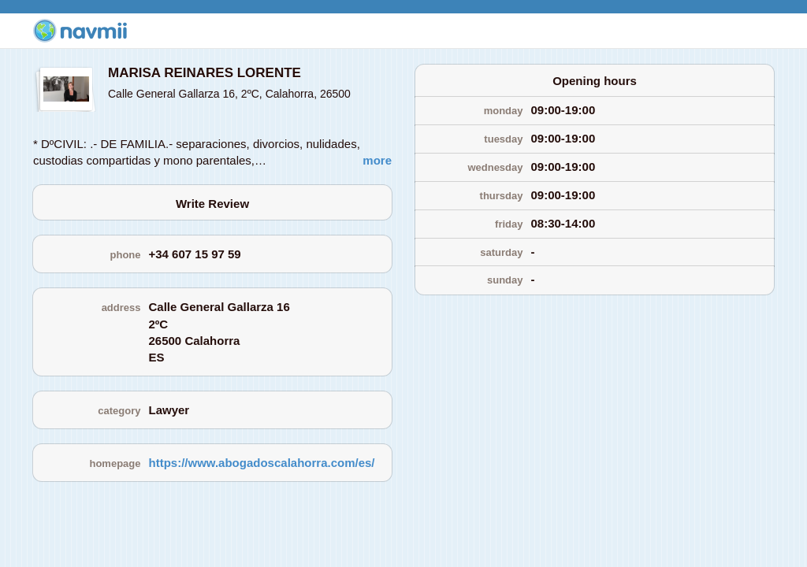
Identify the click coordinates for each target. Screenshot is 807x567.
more (377, 160)
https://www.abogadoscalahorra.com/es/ (262, 462)
